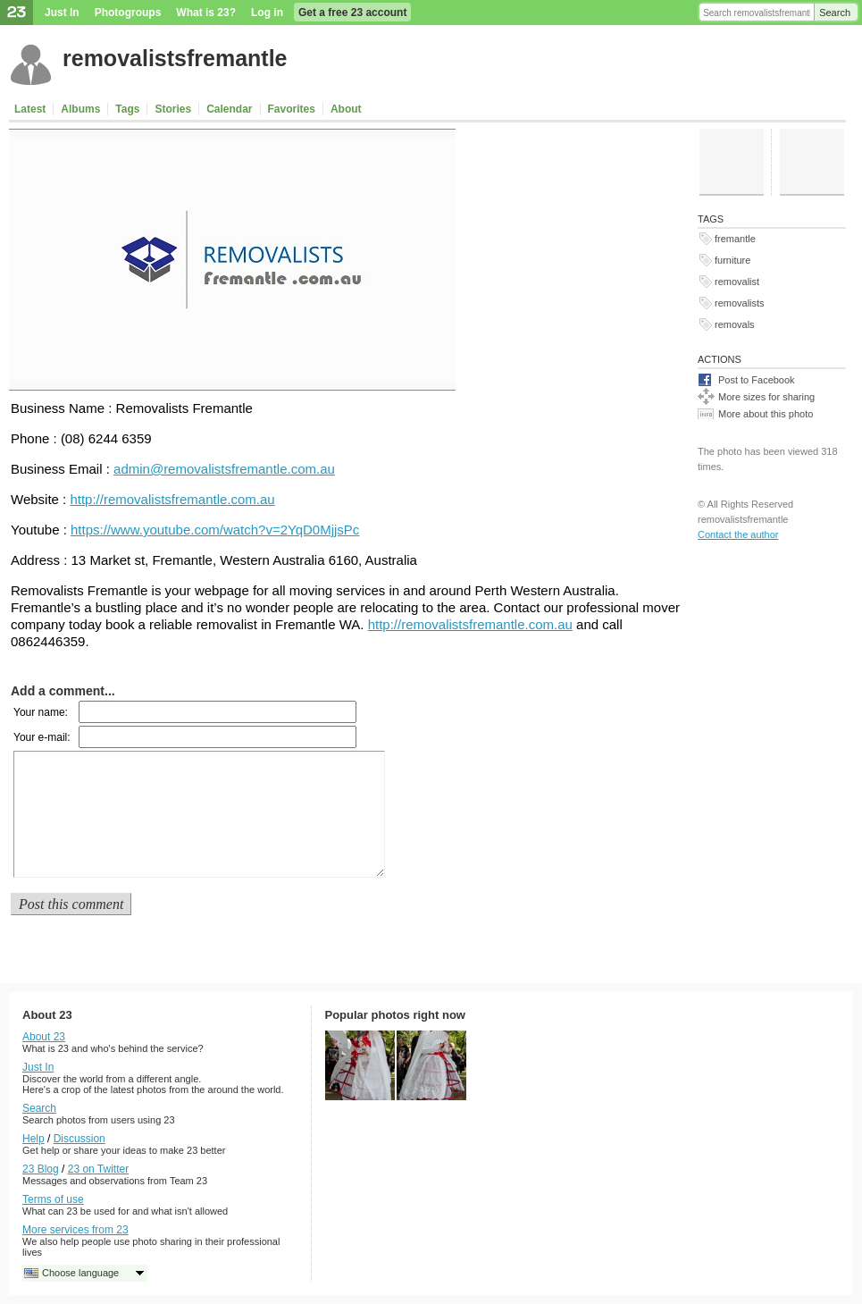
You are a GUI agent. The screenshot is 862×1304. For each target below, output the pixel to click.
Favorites (291, 109)
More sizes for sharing (766, 396)
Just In (62, 12)
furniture (732, 260)
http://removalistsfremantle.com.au (172, 499)
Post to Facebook (756, 379)
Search (834, 12)
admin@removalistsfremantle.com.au (224, 468)
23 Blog (40, 1169)
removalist (737, 281)
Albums (80, 109)
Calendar (229, 109)
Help (33, 1138)
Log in (267, 12)
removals (735, 324)
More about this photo (765, 413)
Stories (173, 109)
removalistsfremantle (175, 58)
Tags (127, 109)
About (346, 109)
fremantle (735, 238)
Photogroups (128, 12)
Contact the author (738, 534)
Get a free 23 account (352, 12)
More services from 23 (75, 1230)
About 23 (43, 1037)
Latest (30, 109)
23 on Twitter (98, 1169)
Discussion (79, 1138)
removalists (740, 303)
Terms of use (53, 1199)
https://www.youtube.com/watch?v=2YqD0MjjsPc (215, 529)
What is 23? (206, 12)
